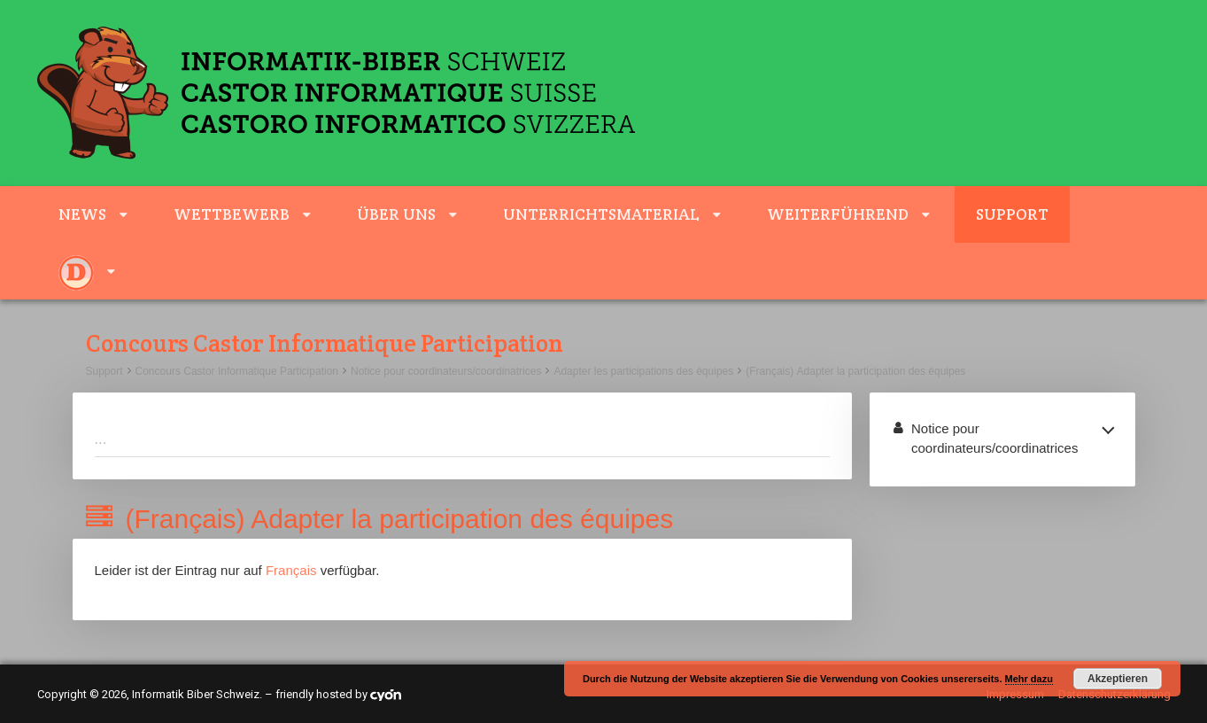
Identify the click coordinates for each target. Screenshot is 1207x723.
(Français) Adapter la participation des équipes (855, 371)
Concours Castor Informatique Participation (236, 371)
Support (1012, 214)
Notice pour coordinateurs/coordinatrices (446, 371)
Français (291, 570)
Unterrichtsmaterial (601, 214)
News (82, 214)
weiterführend (838, 214)
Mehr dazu (1029, 678)
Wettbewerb (232, 214)
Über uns (396, 214)
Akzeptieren (1117, 678)
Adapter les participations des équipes (643, 371)
